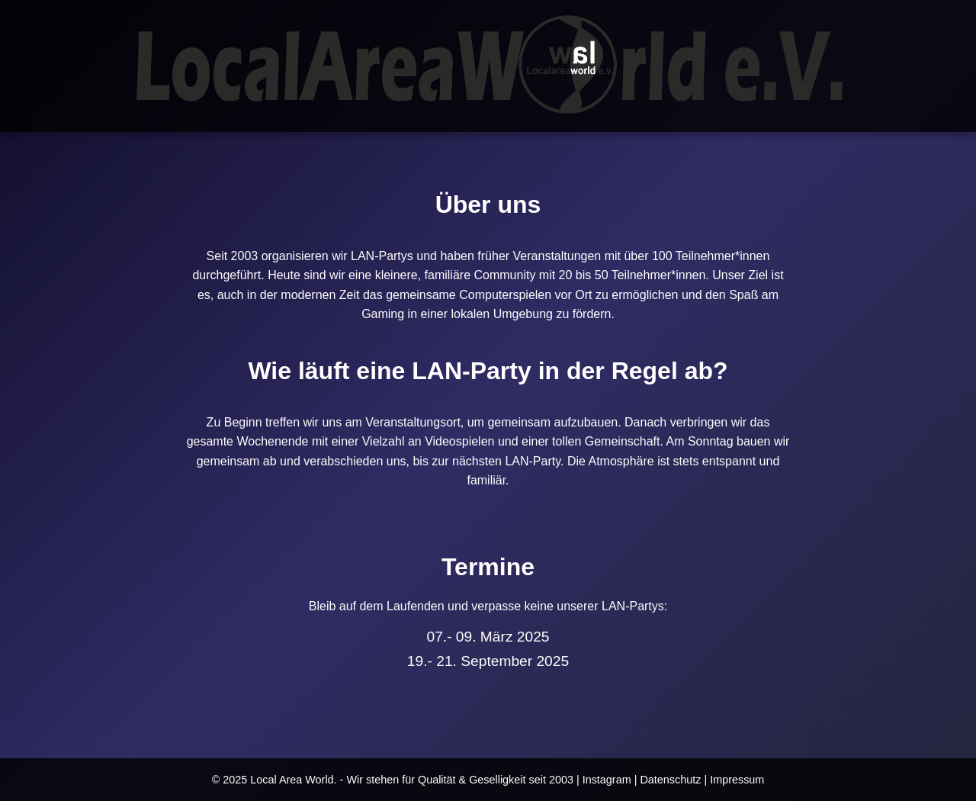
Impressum (737, 780)
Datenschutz (670, 780)
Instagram (607, 780)
